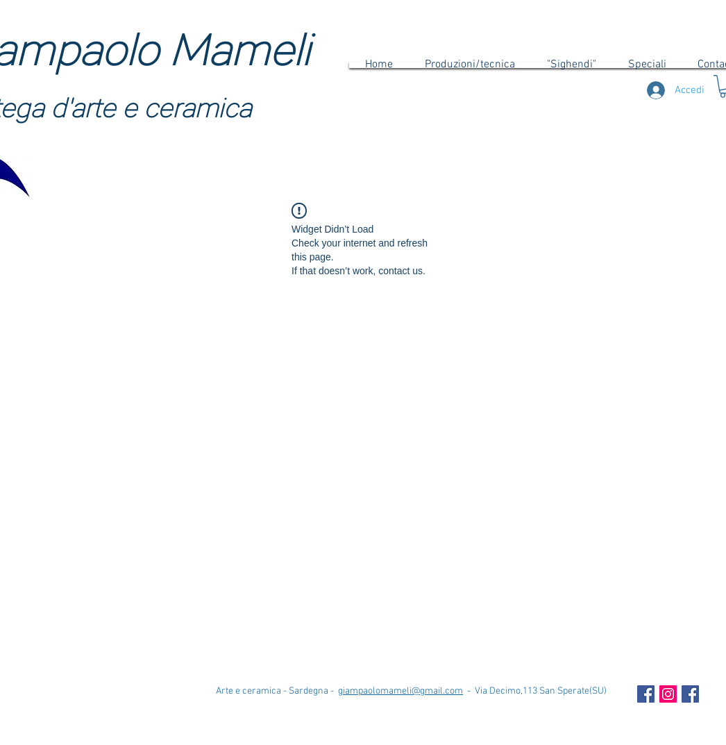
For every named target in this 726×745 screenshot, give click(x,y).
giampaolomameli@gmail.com (400, 691)
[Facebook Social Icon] (646, 694)
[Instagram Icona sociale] (668, 694)
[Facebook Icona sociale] (690, 694)
